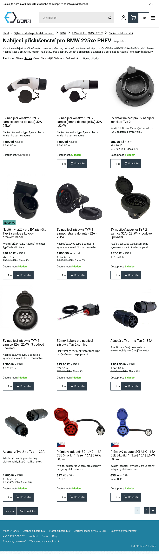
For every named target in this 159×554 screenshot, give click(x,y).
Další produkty (29, 513)
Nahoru (10, 513)
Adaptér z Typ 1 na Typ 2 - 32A (131, 341)
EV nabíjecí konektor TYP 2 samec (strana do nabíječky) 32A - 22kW (79, 122)
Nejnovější (47, 58)
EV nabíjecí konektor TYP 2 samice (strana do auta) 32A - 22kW (23, 122)
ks (62, 164)
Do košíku (78, 164)
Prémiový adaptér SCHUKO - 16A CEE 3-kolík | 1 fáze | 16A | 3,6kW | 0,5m (132, 456)
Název (19, 58)
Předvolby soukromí (14, 544)
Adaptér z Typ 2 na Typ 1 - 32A (23, 453)
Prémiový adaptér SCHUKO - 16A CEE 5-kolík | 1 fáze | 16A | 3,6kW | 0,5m (79, 456)
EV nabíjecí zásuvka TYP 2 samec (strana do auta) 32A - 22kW (76, 233)
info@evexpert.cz (77, 4)
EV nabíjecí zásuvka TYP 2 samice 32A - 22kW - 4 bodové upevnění (131, 233)
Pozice (28, 58)
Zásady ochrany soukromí (44, 544)
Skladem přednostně (66, 58)
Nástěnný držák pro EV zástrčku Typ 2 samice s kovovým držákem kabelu (24, 233)
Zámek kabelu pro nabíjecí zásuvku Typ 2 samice (75, 343)
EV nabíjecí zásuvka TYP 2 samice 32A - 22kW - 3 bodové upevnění (23, 345)
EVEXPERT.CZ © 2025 (143, 548)
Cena (36, 58)
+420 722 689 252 (31, 4)
